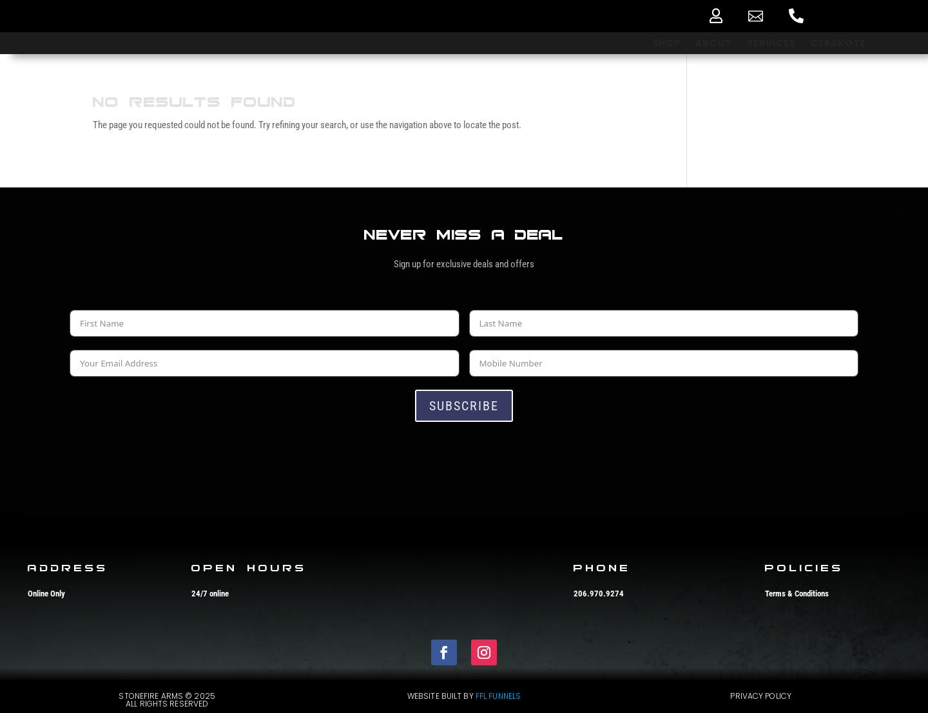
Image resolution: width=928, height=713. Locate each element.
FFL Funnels (498, 695)
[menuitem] (716, 15)
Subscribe (464, 406)
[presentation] (168, 460)
